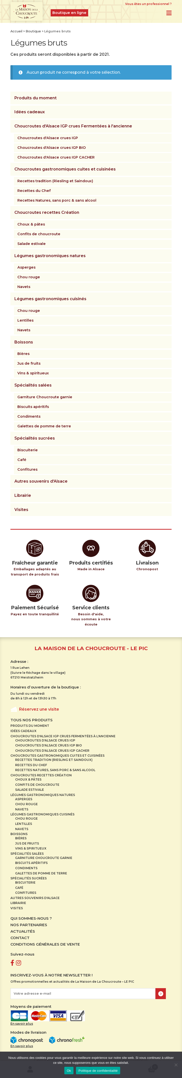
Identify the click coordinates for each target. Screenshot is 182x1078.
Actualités (22, 931)
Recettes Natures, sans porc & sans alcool (56, 200)
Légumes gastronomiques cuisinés (50, 298)
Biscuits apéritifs (33, 406)
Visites (21, 509)
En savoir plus (21, 1023)
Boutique (33, 31)
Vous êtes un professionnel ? (148, 4)
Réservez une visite (39, 709)
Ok (69, 1071)
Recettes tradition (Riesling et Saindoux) (55, 181)
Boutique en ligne (69, 12)
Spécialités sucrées (34, 438)
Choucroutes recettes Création (46, 212)
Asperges (26, 267)
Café (21, 459)
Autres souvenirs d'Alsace (41, 481)
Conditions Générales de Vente (45, 944)
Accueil (16, 31)
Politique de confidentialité (98, 1071)
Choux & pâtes (31, 224)
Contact (20, 937)
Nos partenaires (28, 924)
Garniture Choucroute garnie (44, 397)
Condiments (28, 416)
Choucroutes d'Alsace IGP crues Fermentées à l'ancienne (73, 126)
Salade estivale (31, 243)
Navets (23, 286)
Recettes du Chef (34, 190)
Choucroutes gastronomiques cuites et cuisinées (65, 169)
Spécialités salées (33, 385)
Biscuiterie (27, 450)
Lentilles (25, 320)
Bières (23, 353)
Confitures (27, 469)
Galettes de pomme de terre (44, 426)
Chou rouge (28, 277)
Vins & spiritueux (33, 373)
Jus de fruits (28, 363)
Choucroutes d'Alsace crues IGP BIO (51, 147)
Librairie (22, 495)
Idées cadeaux (29, 112)
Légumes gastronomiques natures (50, 255)
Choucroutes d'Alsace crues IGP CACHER (56, 157)
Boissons (23, 342)
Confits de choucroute (38, 234)
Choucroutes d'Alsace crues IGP (47, 138)
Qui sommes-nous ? (31, 918)
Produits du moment (35, 98)
